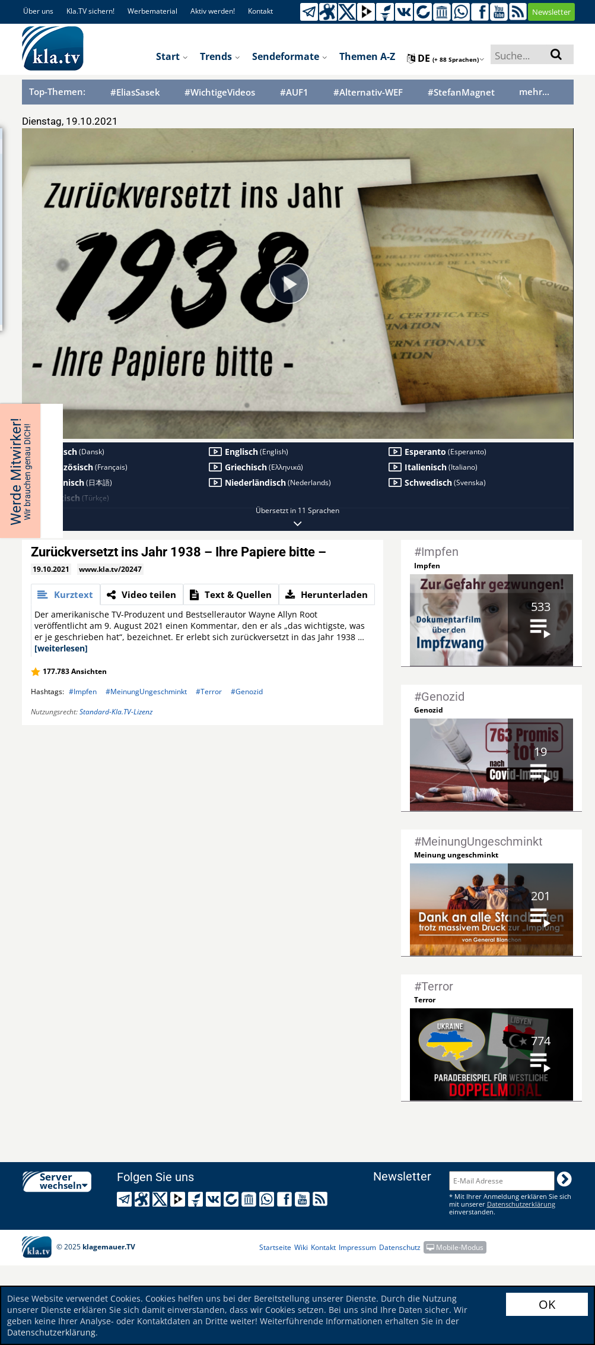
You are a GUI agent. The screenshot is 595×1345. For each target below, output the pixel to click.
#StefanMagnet (461, 92)
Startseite (275, 1247)
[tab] (65, 594)
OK (547, 1304)
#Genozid (247, 691)
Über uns (38, 11)
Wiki (301, 1247)
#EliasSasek (135, 92)
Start (172, 56)
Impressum (357, 1247)
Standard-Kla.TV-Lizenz (115, 712)
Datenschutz (400, 1247)
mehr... (534, 91)
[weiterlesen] (61, 648)
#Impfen (83, 691)
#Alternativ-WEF (368, 92)
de (446, 58)
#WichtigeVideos (219, 92)
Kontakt (260, 11)
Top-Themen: (57, 91)
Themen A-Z (367, 56)
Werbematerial (152, 11)
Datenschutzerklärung (51, 1332)
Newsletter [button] (551, 12)
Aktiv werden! (212, 11)
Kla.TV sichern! (90, 11)
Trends (220, 56)
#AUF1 (294, 92)
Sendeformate (289, 56)
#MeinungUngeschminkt (146, 691)
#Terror (209, 691)
